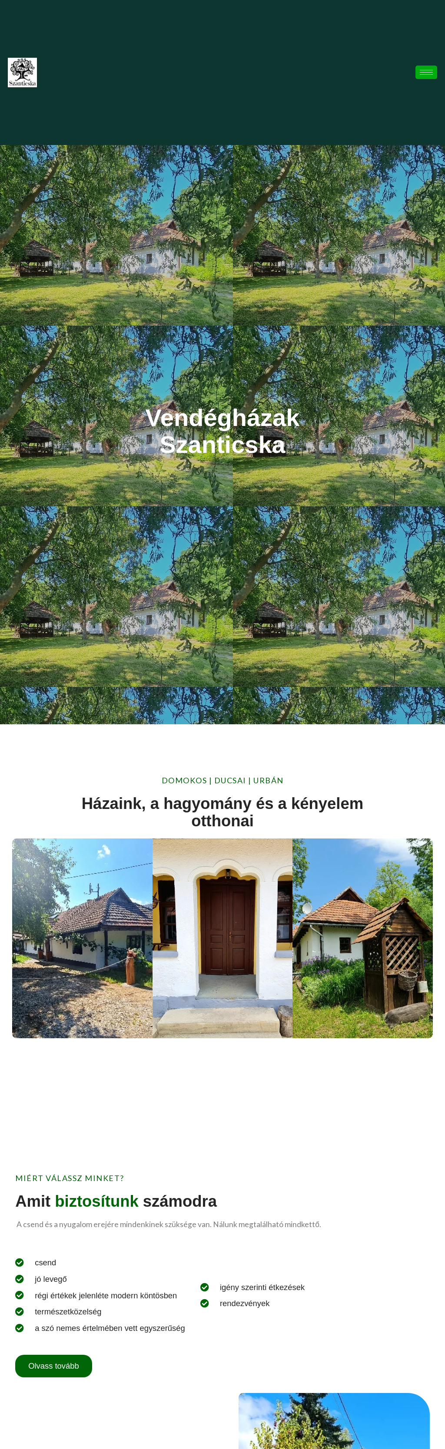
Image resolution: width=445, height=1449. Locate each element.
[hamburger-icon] (426, 72)
